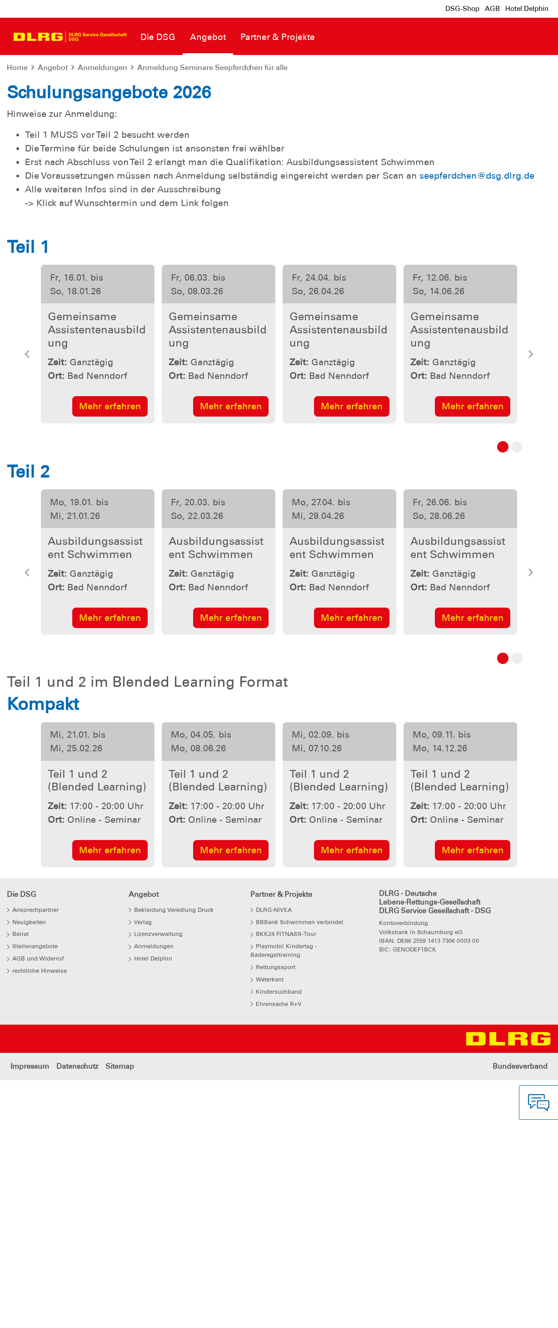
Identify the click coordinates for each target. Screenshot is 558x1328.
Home (17, 67)
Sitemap (119, 1314)
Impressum (29, 1314)
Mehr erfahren (110, 654)
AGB (492, 9)
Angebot (53, 67)
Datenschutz (77, 1314)
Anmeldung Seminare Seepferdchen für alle (212, 67)
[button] (27, 605)
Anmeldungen (102, 67)
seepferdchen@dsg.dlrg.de (476, 423)
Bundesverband (520, 1314)
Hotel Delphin (526, 9)
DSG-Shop (462, 9)
